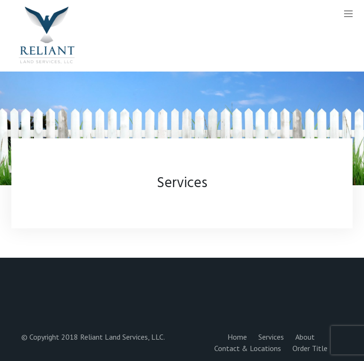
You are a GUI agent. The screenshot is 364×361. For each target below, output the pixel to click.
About (305, 337)
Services (271, 337)
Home (237, 337)
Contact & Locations (247, 348)
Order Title (310, 348)
